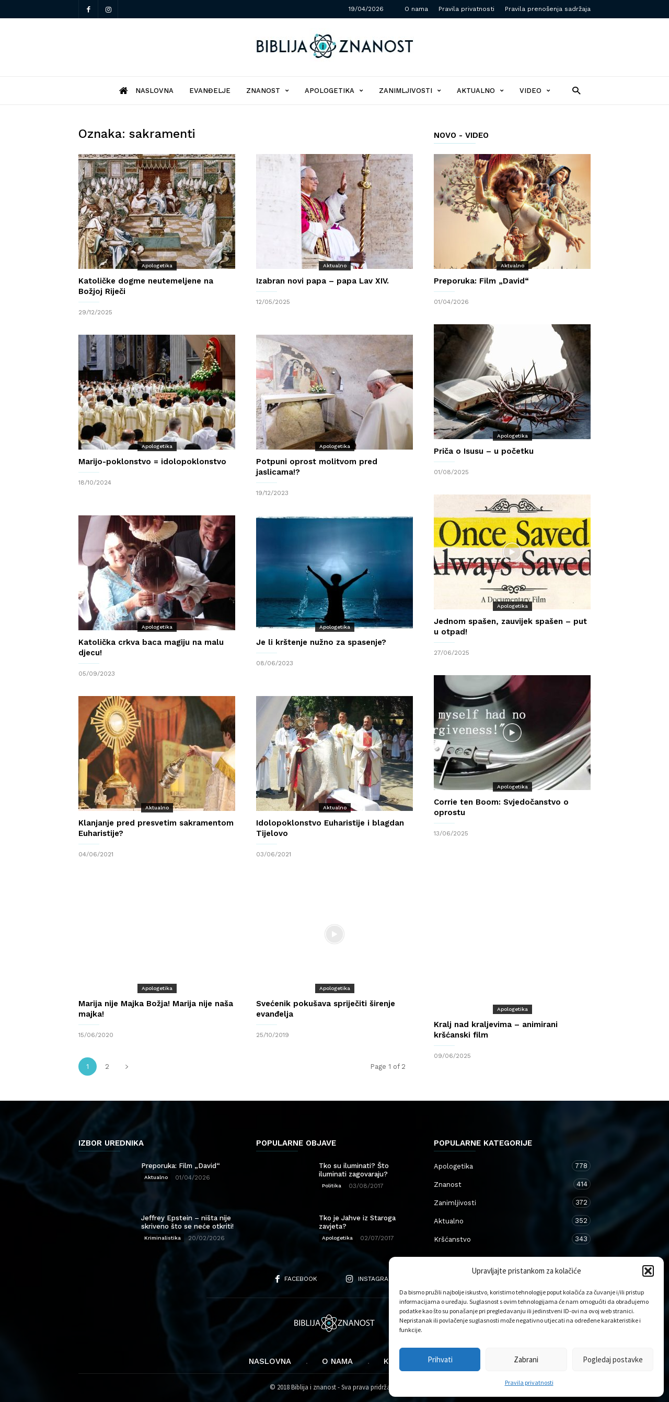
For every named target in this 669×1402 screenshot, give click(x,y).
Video (535, 90)
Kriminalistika (162, 1238)
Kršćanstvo (502, 1238)
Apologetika (334, 90)
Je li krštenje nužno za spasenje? (321, 642)
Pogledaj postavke (613, 1359)
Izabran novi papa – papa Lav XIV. (322, 281)
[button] (648, 1271)
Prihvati (440, 1359)
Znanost (267, 90)
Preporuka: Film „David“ (481, 281)
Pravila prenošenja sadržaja (548, 9)
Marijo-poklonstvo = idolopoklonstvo (152, 461)
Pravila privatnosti (529, 1382)
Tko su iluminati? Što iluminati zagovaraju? (354, 1170)
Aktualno (480, 90)
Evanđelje (209, 91)
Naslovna (270, 1361)
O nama (416, 9)
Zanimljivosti (410, 90)
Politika (331, 1185)
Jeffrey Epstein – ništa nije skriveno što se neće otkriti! (187, 1222)
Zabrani (526, 1359)
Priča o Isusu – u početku (484, 451)
